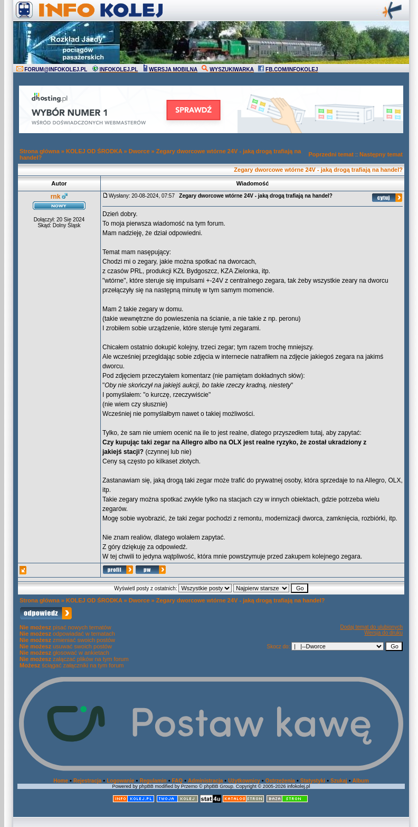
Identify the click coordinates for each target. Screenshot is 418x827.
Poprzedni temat (331, 154)
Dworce (139, 151)
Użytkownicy (244, 781)
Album (361, 781)
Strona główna (40, 151)
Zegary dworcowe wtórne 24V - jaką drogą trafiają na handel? (318, 169)
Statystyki (312, 781)
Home (60, 781)
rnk (56, 196)
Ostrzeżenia (280, 781)
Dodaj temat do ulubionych (371, 627)
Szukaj (338, 781)
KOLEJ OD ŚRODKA (94, 151)
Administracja (205, 781)
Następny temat (381, 154)
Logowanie (120, 781)
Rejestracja (87, 781)
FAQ (177, 781)
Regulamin (152, 781)
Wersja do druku (383, 633)
